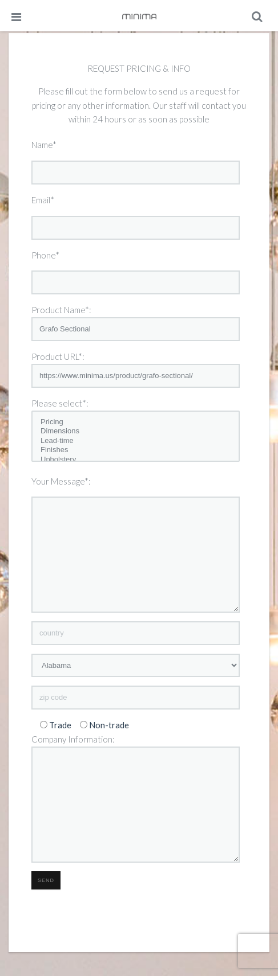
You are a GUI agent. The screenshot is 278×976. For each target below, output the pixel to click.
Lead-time (135, 441)
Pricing (135, 422)
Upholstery (135, 460)
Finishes (135, 450)
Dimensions (135, 431)
